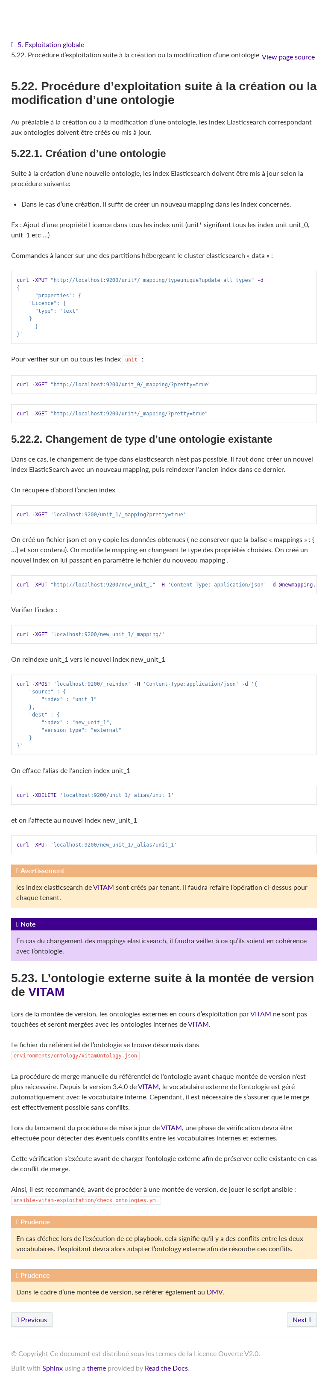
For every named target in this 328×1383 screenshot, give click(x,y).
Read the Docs (166, 1368)
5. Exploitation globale (51, 44)
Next (302, 1319)
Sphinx (52, 1368)
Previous (32, 1319)
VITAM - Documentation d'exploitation (166, 13)
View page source (288, 57)
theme (96, 1368)
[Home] (13, 44)
